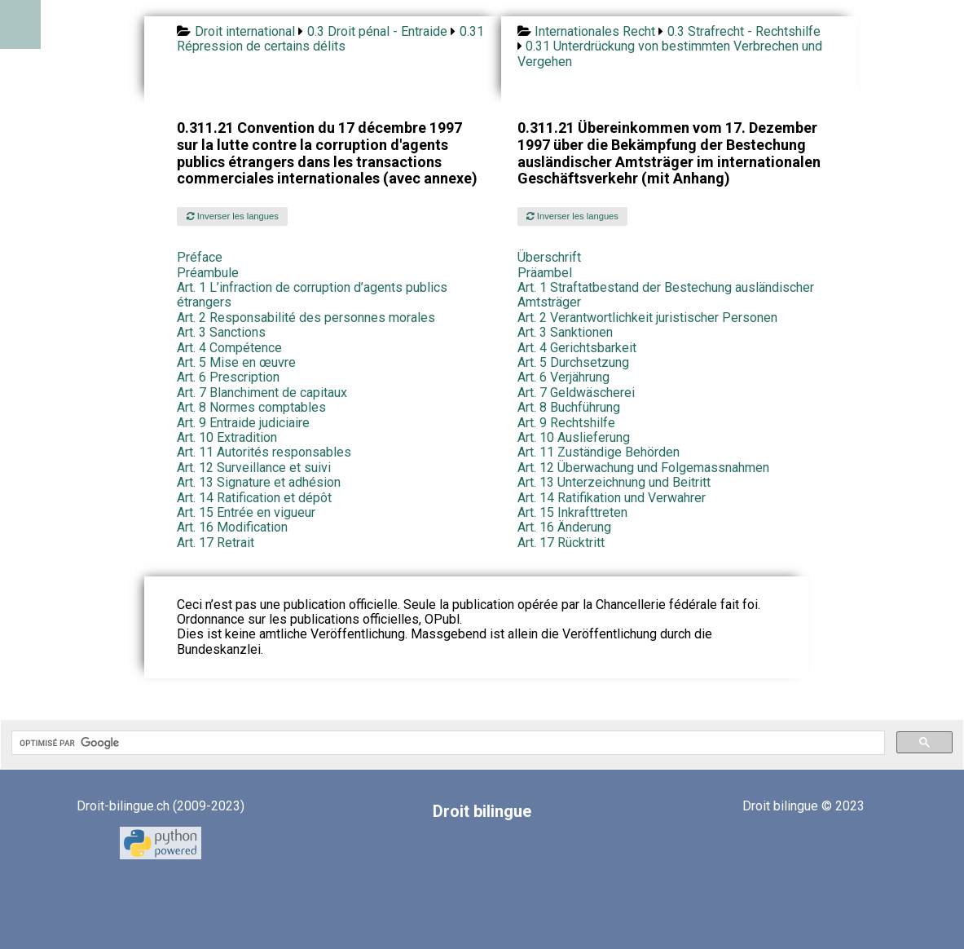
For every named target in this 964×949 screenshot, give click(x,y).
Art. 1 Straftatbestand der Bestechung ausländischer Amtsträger (665, 295)
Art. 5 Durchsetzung (573, 362)
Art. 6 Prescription (228, 377)
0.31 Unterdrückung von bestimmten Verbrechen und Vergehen (669, 53)
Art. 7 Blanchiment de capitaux (262, 392)
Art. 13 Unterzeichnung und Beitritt (614, 482)
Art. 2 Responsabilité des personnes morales (306, 317)
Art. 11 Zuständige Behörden (598, 452)
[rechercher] (447, 742)
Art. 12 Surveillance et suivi (254, 467)
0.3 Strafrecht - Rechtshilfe (744, 31)
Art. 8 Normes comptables (251, 407)
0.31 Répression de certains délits (330, 39)
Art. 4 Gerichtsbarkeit (576, 347)
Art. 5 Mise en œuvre (236, 362)
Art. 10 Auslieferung (573, 437)
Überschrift (549, 257)
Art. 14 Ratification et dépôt (254, 497)
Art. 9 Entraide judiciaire (243, 422)
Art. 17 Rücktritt (561, 542)
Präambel (544, 272)
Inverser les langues (233, 216)
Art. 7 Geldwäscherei (576, 392)
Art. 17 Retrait (215, 542)
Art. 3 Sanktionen (565, 332)
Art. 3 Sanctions (221, 332)
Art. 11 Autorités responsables (264, 452)
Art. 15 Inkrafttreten (572, 512)
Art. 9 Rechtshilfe (566, 422)
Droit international (245, 31)
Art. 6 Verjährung (563, 377)
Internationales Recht (595, 31)
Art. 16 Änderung (564, 527)
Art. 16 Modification (232, 527)
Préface (199, 257)
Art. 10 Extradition (227, 437)
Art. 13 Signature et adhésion (259, 482)
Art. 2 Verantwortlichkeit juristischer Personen (647, 317)
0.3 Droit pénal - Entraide (377, 31)
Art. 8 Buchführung (568, 407)
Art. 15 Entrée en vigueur (246, 512)
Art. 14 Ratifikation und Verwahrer (611, 497)
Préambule (208, 272)
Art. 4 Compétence (229, 347)
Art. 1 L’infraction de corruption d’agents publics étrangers (312, 295)
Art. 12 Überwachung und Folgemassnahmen (643, 467)
